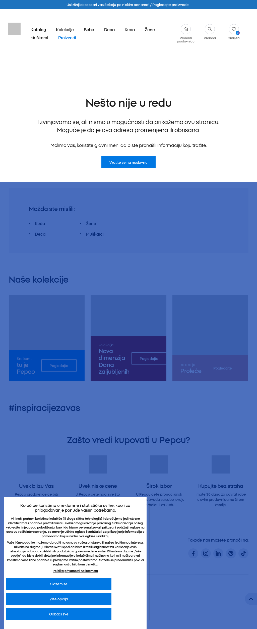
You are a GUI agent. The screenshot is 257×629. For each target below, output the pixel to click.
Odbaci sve (59, 613)
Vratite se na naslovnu (128, 113)
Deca (109, 29)
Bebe (89, 29)
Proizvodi (67, 37)
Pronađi (210, 31)
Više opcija (58, 598)
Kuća (130, 29)
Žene (150, 29)
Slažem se (59, 583)
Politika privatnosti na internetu (75, 570)
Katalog (38, 29)
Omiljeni (234, 31)
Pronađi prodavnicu (186, 33)
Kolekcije (65, 29)
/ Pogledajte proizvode (169, 4)
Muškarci (39, 37)
